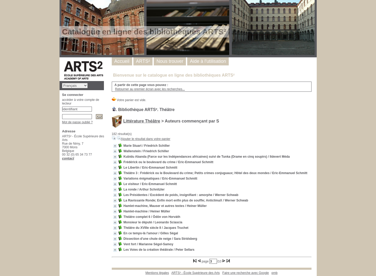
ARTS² (143, 61)
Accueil (122, 61)
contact (68, 158)
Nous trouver (169, 61)
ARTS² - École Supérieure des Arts (195, 273)
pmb (275, 273)
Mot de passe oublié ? (77, 122)
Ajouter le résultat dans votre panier (145, 139)
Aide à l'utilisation (208, 61)
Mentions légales (157, 273)
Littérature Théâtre (141, 121)
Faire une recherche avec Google (245, 273)
